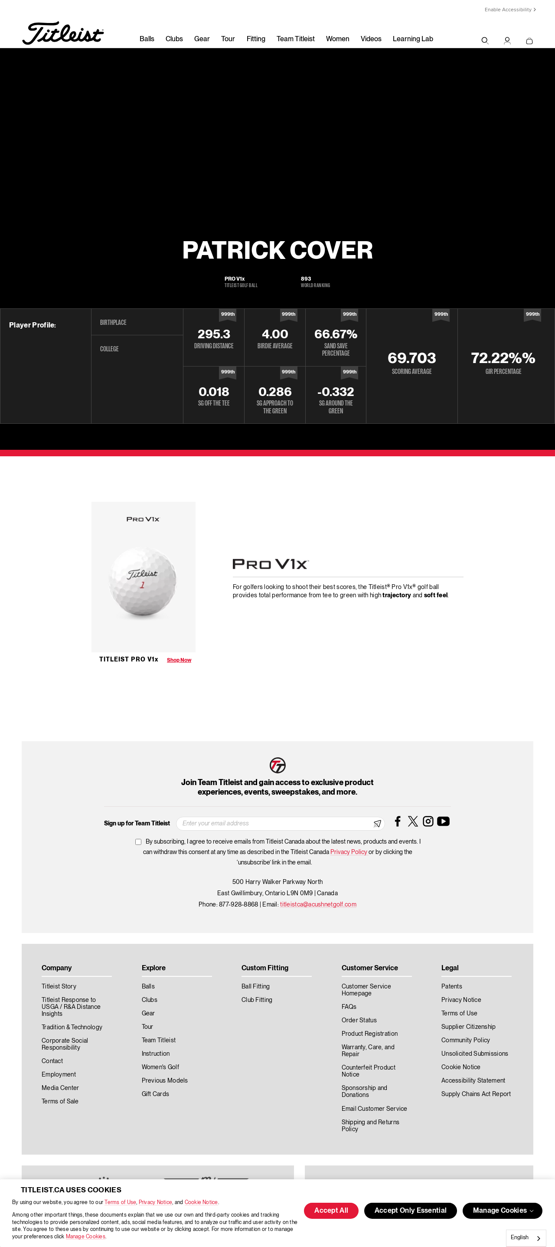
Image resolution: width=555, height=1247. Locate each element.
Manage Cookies (85, 1236)
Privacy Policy (349, 852)
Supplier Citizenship (468, 1027)
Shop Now (179, 660)
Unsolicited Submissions (474, 1054)
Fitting (256, 39)
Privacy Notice (155, 1202)
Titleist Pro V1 (128, 659)
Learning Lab (413, 39)
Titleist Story (59, 986)
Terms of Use (120, 1202)
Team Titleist (296, 39)
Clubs (174, 39)
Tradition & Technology (72, 1027)
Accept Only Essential (411, 1211)
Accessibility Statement (473, 1080)
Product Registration (370, 1034)
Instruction (156, 1054)
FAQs (349, 1007)
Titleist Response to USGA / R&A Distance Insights (71, 1007)
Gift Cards (156, 1094)
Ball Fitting (256, 986)
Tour (228, 39)
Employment (59, 1074)
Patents (451, 986)
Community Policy (465, 1040)
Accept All (331, 1211)
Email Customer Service (375, 1109)
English (520, 1237)
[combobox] (526, 1238)
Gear (202, 39)
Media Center (60, 1088)
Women (337, 39)
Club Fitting (257, 1000)
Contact (52, 1061)
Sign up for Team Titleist (137, 823)
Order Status (359, 1020)
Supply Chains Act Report (476, 1094)
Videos (371, 39)
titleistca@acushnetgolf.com (318, 904)
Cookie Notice (201, 1202)
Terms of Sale (60, 1101)
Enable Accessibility (508, 10)
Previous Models (165, 1080)
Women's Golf (160, 1067)
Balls (147, 39)
